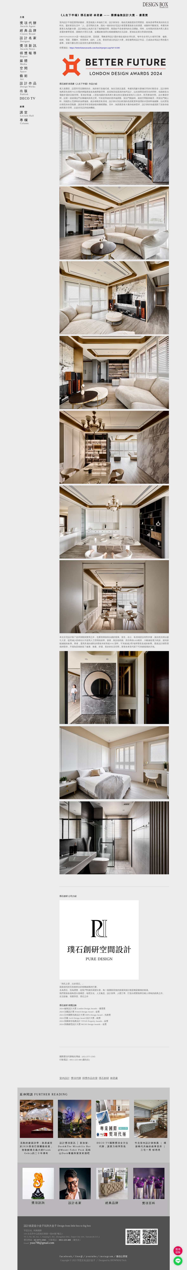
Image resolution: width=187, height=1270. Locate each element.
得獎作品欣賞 (90, 1078)
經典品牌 (36, 32)
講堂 (36, 114)
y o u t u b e (91, 1255)
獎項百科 (148, 1202)
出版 (36, 92)
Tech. (118, 1259)
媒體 (36, 62)
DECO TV (28, 98)
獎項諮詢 (38, 1202)
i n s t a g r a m (106, 1255)
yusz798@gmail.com (42, 1242)
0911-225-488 (65, 1239)
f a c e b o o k (66, 1255)
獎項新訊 (36, 47)
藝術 (36, 77)
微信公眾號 (121, 1255)
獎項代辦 (76, 1078)
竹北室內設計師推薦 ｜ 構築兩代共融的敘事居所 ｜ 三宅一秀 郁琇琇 (151, 1146)
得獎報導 (36, 54)
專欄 (36, 121)
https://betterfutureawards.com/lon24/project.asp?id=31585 (95, 48)
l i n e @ (79, 1255)
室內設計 (64, 1078)
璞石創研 (104, 1078)
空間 (36, 69)
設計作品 (36, 85)
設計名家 (36, 39)
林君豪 (114, 1078)
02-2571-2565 (40, 1239)
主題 (22, 17)
